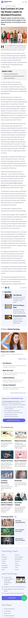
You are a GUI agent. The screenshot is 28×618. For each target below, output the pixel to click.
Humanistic (5, 565)
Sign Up (13, 420)
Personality (5, 567)
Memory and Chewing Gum (11, 74)
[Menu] (26, 2)
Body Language (19, 557)
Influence (17, 565)
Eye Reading (7, 611)
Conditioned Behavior (8, 378)
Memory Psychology (10, 6)
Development (18, 559)
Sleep (3, 569)
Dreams (4, 561)
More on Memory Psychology (18, 392)
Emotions (17, 561)
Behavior (17, 555)
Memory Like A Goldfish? (8, 352)
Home (3, 555)
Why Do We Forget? (8, 370)
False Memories (7, 363)
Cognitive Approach (9, 615)
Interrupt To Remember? (9, 385)
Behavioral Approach (9, 608)
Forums (4, 563)
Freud (16, 563)
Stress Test (7, 613)
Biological (4, 557)
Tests (16, 567)
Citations (23, 287)
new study (12, 58)
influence (3, 115)
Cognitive (4, 559)
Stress (16, 569)
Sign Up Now (17, 598)
